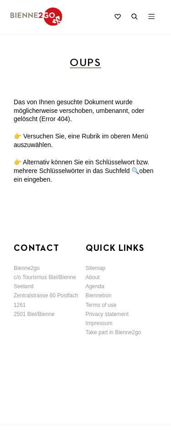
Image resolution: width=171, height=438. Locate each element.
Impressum (99, 323)
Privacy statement (107, 314)
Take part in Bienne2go (113, 332)
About (93, 277)
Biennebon (99, 295)
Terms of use (101, 305)
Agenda (95, 286)
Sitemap (96, 268)
